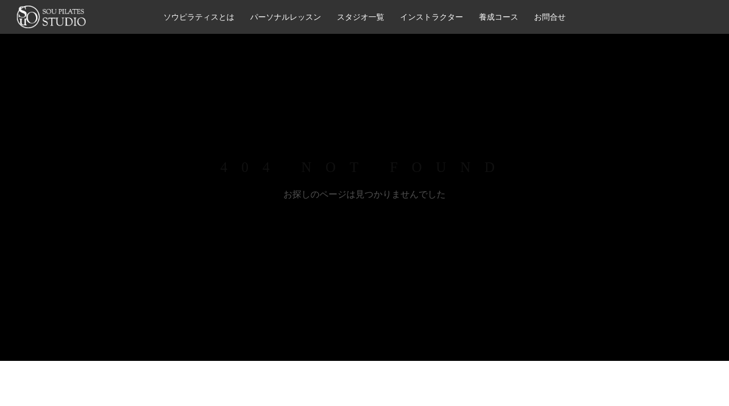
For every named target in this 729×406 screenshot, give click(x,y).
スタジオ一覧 (360, 16)
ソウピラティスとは (198, 16)
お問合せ (550, 16)
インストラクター (431, 16)
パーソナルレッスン (285, 16)
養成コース (498, 16)
